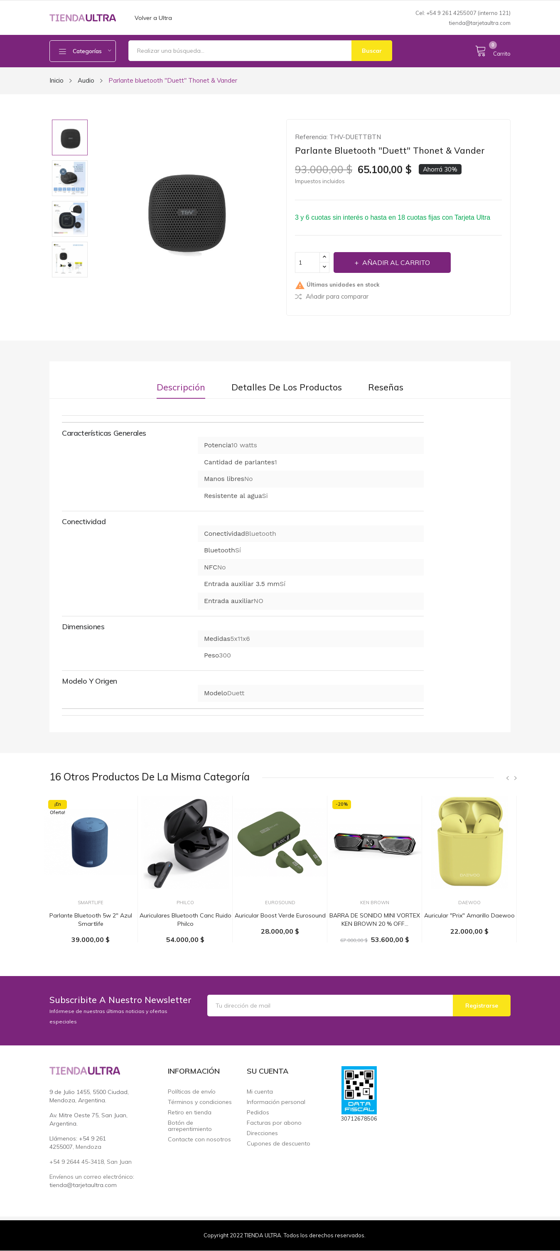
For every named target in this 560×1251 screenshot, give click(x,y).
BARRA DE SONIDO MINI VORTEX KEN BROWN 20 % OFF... (374, 919)
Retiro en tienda (189, 1112)
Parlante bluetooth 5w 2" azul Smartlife (90, 919)
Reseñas (385, 387)
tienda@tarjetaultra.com (480, 23)
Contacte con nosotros (199, 1139)
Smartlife (90, 902)
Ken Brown (374, 902)
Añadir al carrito (395, 262)
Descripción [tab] (181, 387)
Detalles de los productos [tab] (286, 387)
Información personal (276, 1102)
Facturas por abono (274, 1123)
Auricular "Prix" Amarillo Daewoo (469, 915)
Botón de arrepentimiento (190, 1126)
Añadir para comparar (331, 296)
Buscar (372, 50)
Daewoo (469, 902)
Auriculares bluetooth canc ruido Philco (185, 919)
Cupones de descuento (278, 1144)
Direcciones (262, 1133)
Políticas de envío (192, 1092)
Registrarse (481, 1005)
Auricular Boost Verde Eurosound (280, 915)
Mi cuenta (260, 1092)
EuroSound (280, 902)
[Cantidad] (307, 262)
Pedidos (258, 1112)
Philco (185, 902)
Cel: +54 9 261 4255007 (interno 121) (463, 13)
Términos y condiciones (200, 1102)
